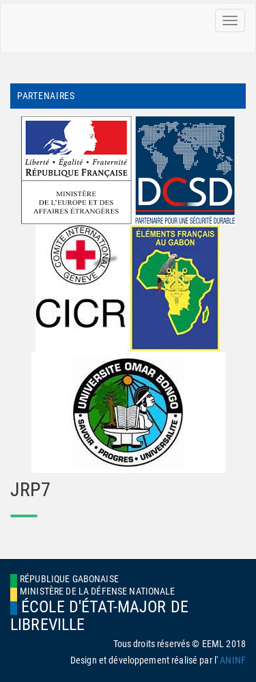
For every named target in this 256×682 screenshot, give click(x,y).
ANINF (233, 660)
